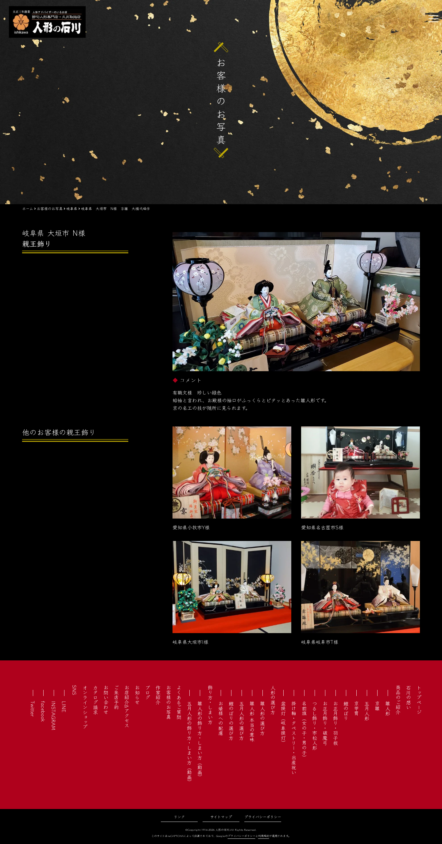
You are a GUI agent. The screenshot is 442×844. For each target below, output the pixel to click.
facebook (43, 711)
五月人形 (366, 711)
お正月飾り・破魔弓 (325, 723)
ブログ (147, 692)
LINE (64, 706)
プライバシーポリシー (262, 816)
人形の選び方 (273, 699)
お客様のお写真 (168, 702)
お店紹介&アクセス (126, 706)
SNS (74, 690)
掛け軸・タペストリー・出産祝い (293, 738)
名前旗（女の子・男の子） (304, 730)
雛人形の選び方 (262, 718)
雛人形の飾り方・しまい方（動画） (200, 740)
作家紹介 (158, 695)
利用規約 (263, 836)
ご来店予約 (116, 697)
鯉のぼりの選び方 (231, 720)
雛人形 (387, 708)
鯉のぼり (346, 711)
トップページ (419, 699)
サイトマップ (221, 816)
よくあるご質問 (179, 702)
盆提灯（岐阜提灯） (283, 723)
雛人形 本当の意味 (252, 721)
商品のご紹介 (398, 699)
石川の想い (408, 697)
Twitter (33, 709)
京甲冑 (356, 708)
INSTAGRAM (53, 715)
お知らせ (137, 695)
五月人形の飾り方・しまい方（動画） (189, 742)
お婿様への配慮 (220, 718)
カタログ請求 (95, 699)
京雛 (377, 706)
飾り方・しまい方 (210, 704)
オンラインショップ (85, 707)
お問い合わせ (106, 699)
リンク (179, 816)
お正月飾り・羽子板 (335, 723)
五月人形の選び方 (241, 720)
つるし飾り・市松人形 (314, 725)
